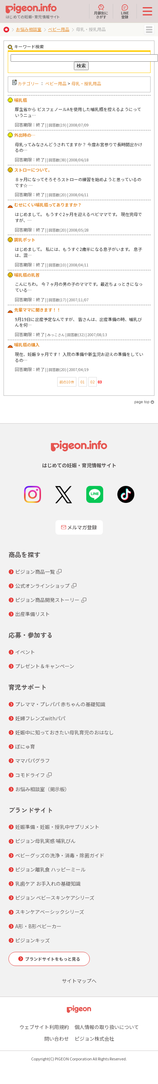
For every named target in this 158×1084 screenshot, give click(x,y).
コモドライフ (30, 774)
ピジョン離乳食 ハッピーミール (50, 869)
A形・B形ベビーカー (38, 926)
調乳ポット (24, 239)
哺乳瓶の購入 (27, 344)
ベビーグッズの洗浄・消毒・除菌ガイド (59, 855)
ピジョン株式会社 (94, 1038)
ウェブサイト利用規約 (44, 1026)
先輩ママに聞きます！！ (37, 310)
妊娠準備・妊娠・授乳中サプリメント (57, 826)
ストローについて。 (33, 170)
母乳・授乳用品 (86, 83)
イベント (25, 651)
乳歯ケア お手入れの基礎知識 (48, 883)
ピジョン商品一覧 (35, 571)
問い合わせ (56, 1038)
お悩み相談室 (28, 29)
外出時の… (24, 135)
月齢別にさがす (101, 11)
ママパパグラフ (32, 760)
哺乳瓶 (20, 100)
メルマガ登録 (79, 527)
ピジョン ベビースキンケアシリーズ (54, 897)
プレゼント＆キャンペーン (44, 666)
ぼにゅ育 (25, 746)
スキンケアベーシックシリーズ (49, 911)
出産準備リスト (32, 613)
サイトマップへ (79, 980)
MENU (149, 29)
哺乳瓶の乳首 (27, 275)
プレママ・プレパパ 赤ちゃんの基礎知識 (60, 704)
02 (92, 381)
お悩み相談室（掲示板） (42, 789)
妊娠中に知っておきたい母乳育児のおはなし (64, 732)
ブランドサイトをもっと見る (52, 959)
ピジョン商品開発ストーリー (47, 599)
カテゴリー (28, 83)
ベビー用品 (58, 29)
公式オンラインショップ (42, 585)
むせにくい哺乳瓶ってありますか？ (48, 205)
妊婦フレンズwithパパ (40, 718)
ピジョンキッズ (32, 940)
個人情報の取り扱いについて (107, 1026)
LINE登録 (125, 11)
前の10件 (66, 381)
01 (83, 381)
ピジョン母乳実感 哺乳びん (45, 840)
